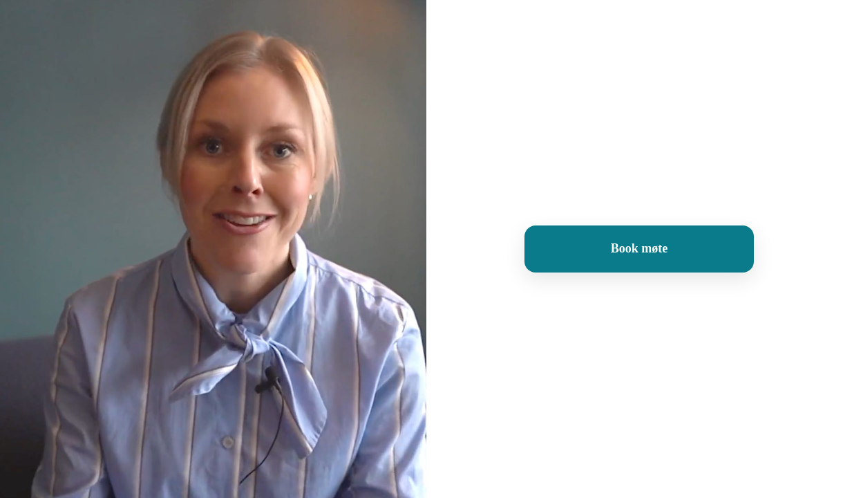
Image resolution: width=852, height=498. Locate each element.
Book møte (639, 248)
